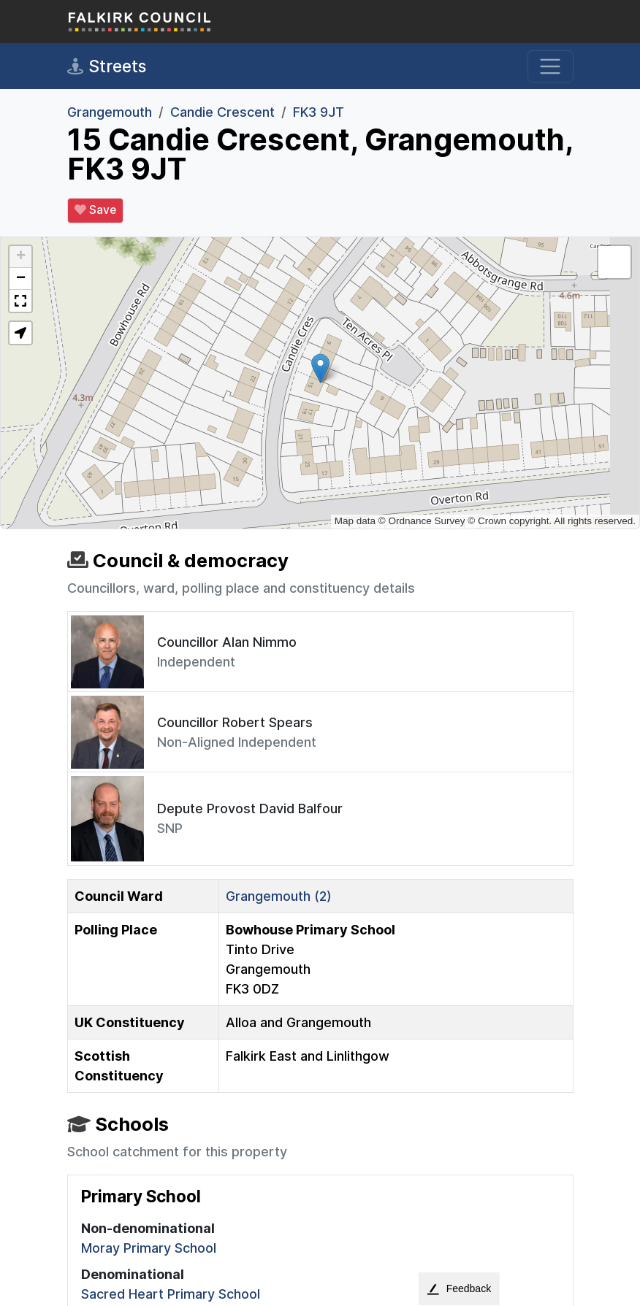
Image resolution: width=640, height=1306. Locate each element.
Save (95, 210)
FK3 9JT (318, 112)
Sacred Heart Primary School (170, 1294)
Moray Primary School (148, 1248)
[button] (320, 368)
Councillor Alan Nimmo (227, 642)
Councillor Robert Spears (235, 722)
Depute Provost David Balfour (250, 808)
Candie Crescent (222, 112)
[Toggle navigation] (550, 66)
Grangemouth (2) (279, 896)
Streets (106, 66)
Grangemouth (109, 112)
